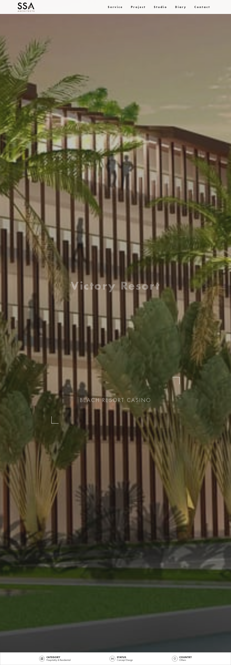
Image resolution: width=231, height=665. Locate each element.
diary (180, 7)
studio (160, 7)
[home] (26, 7)
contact (202, 7)
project (138, 7)
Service (115, 7)
